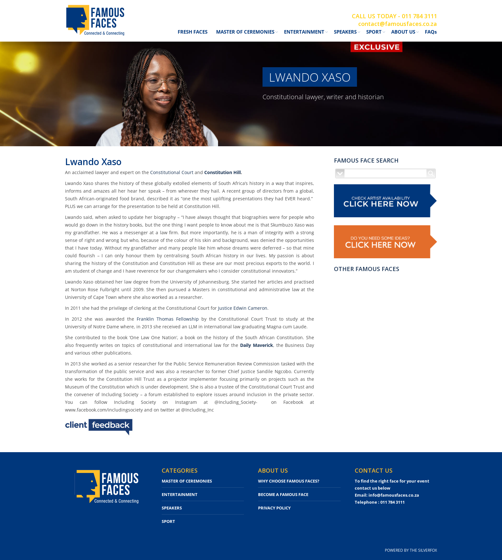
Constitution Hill (222, 172)
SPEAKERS (172, 508)
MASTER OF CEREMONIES (187, 481)
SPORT (168, 521)
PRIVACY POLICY (274, 508)
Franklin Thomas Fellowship (167, 319)
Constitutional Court (172, 172)
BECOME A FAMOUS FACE (283, 494)
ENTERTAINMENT (180, 494)
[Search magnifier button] (430, 173)
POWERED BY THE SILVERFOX (411, 550)
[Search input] (386, 173)
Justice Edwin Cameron (242, 308)
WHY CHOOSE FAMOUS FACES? (288, 481)
